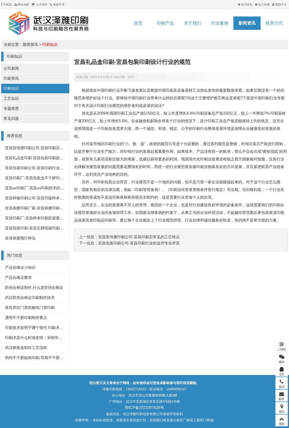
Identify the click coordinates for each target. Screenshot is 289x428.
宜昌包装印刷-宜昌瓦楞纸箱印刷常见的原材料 (44, 228)
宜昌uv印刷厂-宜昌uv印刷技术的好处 (36, 188)
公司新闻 (11, 68)
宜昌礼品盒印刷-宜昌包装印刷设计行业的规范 (44, 158)
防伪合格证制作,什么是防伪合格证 (34, 287)
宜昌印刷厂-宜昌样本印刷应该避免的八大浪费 (44, 218)
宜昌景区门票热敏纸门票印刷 (30, 308)
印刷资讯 (11, 78)
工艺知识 (11, 98)
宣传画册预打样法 (20, 238)
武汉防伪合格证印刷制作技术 (30, 298)
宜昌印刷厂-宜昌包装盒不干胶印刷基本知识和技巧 (47, 178)
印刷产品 (165, 23)
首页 (138, 23)
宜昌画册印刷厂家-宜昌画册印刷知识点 (38, 208)
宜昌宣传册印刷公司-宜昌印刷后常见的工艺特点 (45, 148)
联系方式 (274, 23)
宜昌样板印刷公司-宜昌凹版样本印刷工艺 (40, 198)
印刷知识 (50, 44)
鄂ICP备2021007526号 (144, 408)
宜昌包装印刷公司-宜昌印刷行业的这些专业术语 (45, 168)
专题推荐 (11, 108)
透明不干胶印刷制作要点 (26, 318)
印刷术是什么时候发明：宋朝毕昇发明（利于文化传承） (53, 338)
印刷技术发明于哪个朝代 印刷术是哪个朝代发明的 (47, 328)
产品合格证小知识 (20, 267)
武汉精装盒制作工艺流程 (26, 348)
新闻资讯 (247, 23)
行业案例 (219, 23)
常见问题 (11, 118)
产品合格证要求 (18, 277)
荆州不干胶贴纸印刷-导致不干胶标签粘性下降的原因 (49, 358)
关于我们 (192, 23)
